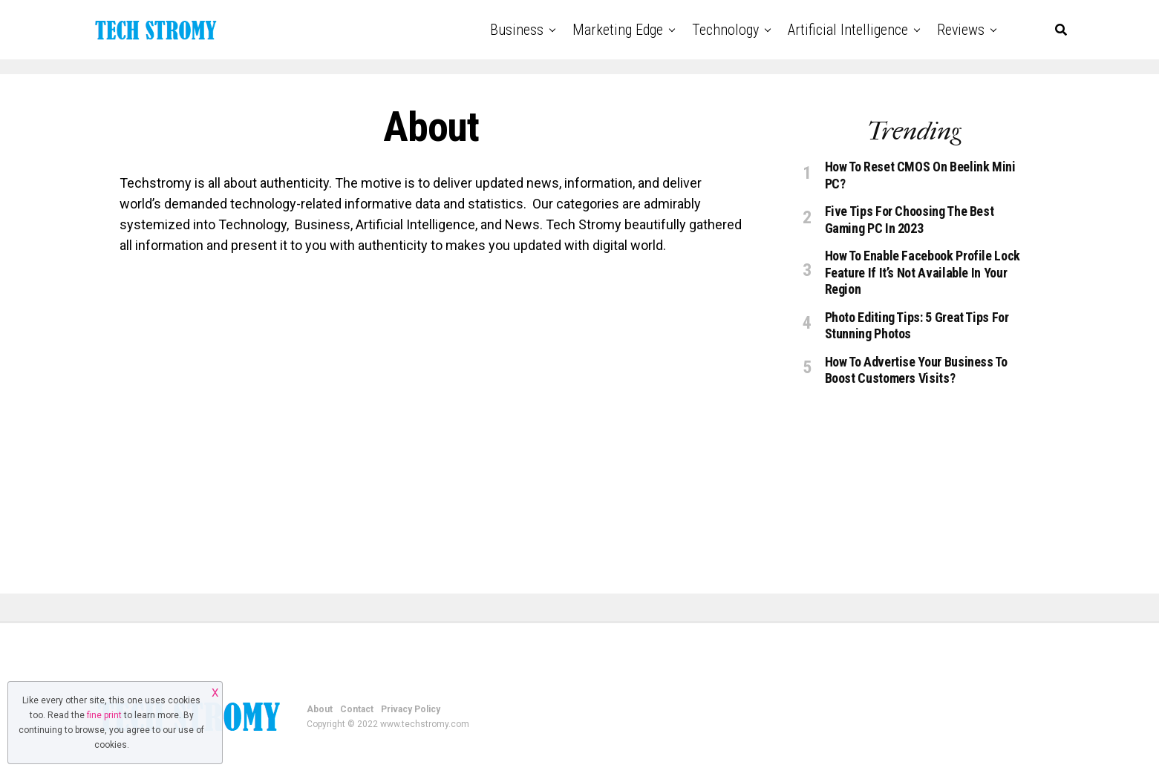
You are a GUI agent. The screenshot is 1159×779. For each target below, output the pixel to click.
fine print (104, 715)
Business (516, 30)
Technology (725, 30)
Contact (356, 709)
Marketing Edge (617, 30)
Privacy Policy (410, 709)
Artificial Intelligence (848, 30)
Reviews (961, 30)
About (320, 709)
